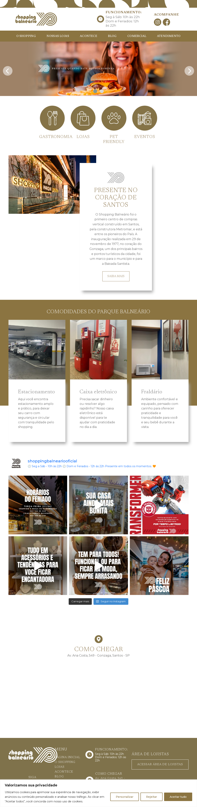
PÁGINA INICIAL (67, 757)
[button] (95, 91)
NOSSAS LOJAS (58, 36)
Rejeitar (151, 797)
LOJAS (59, 766)
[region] (98, 793)
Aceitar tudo (178, 797)
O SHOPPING (26, 36)
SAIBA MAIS (115, 275)
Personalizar (124, 797)
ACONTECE (88, 36)
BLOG (112, 36)
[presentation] (8, 69)
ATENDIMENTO (168, 36)
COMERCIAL (136, 36)
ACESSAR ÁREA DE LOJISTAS (160, 763)
